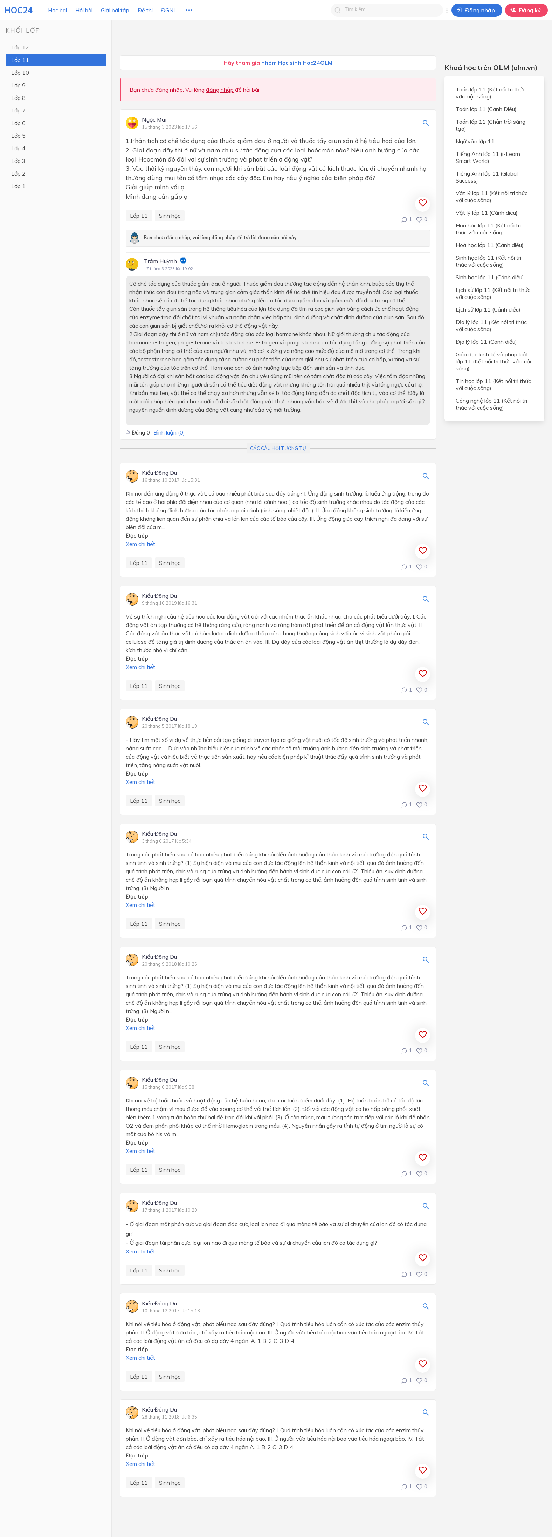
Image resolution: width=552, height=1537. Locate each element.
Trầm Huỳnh (160, 261)
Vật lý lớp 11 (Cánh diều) (487, 212)
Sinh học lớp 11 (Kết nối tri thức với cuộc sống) (488, 261)
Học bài (57, 10)
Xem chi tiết (140, 543)
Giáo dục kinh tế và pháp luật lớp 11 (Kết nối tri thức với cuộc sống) (494, 361)
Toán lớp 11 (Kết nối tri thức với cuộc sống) (490, 93)
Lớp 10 (20, 72)
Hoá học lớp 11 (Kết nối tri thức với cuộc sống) (488, 229)
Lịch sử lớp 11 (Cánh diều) (488, 309)
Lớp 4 (18, 148)
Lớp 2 (18, 173)
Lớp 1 (18, 186)
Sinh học (169, 215)
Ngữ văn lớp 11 (475, 141)
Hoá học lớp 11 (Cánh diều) (490, 244)
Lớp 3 (18, 160)
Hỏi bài (83, 10)
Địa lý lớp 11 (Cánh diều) (486, 341)
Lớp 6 (18, 123)
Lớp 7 (18, 110)
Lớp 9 (18, 85)
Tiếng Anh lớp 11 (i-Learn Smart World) (488, 157)
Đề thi (145, 10)
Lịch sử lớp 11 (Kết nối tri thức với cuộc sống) (493, 293)
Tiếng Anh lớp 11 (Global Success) (487, 177)
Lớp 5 (18, 135)
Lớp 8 (18, 97)
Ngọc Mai (154, 120)
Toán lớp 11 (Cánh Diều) (486, 108)
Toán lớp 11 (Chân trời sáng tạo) (490, 125)
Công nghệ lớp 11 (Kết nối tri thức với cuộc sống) (491, 404)
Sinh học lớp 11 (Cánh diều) (490, 277)
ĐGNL (169, 10)
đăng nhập (220, 89)
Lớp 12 (20, 47)
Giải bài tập (115, 10)
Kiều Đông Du (159, 473)
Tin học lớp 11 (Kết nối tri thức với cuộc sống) (493, 384)
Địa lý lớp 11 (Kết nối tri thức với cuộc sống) (491, 326)
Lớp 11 (20, 59)
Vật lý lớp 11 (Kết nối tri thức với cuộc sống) (491, 197)
